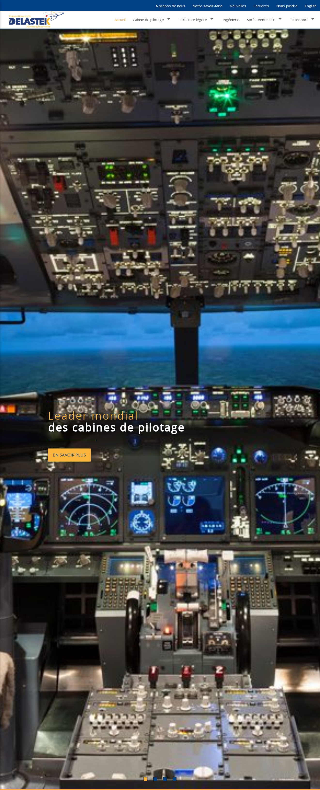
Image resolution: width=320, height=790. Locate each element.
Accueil (120, 19)
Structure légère (197, 19)
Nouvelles (238, 5)
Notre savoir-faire (207, 5)
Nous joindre (286, 5)
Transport (303, 19)
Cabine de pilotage (152, 19)
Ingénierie (231, 19)
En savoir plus (69, 455)
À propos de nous (170, 5)
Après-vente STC (265, 19)
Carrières (261, 5)
